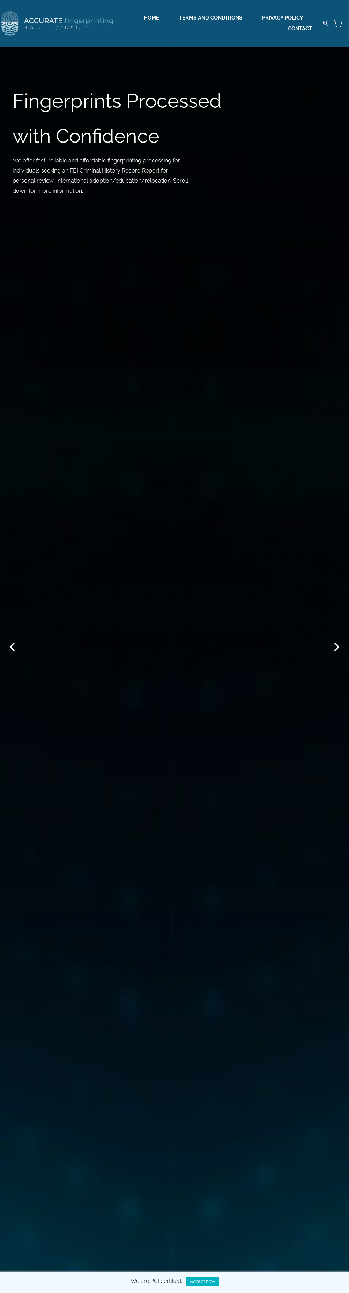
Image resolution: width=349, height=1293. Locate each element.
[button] (12, 647)
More (301, 23)
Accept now (202, 1281)
